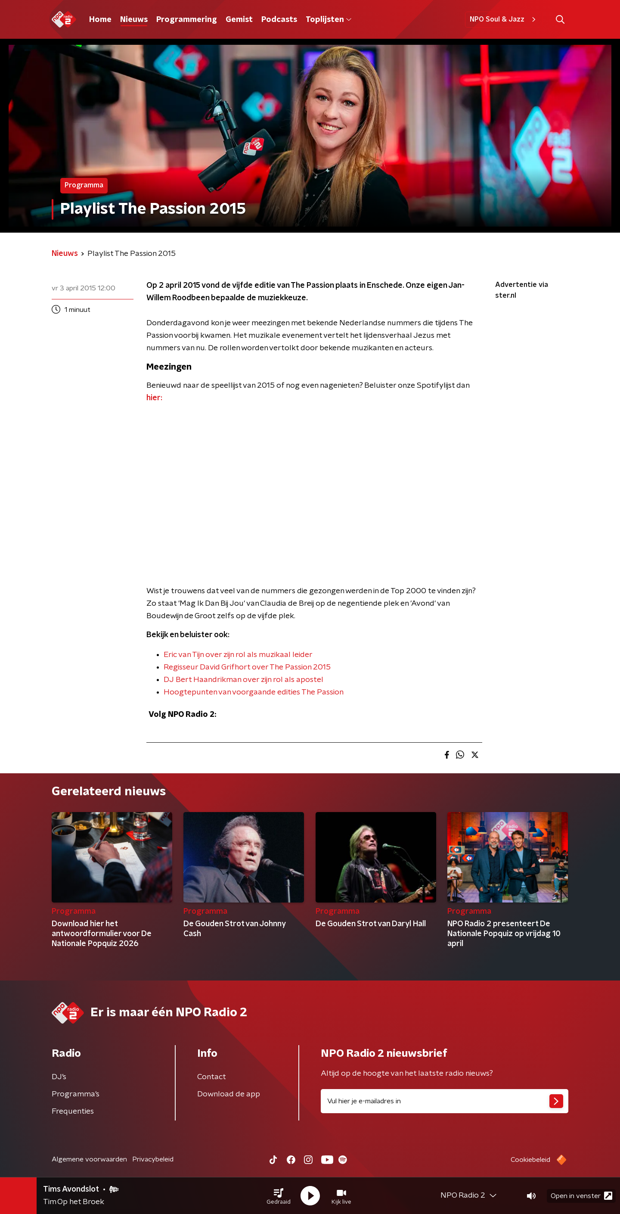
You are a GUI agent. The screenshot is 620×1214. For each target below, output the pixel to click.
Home (100, 20)
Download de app (228, 1094)
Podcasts (279, 20)
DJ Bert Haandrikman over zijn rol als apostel (243, 680)
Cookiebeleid (530, 1159)
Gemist (239, 20)
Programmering (186, 20)
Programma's (75, 1094)
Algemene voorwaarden (89, 1159)
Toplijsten (328, 20)
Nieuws (134, 20)
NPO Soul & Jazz (504, 19)
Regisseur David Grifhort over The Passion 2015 (247, 667)
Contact (211, 1077)
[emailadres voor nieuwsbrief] (444, 1101)
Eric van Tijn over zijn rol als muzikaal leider (238, 655)
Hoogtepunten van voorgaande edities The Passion (254, 692)
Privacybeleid (153, 1159)
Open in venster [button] (581, 1196)
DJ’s (59, 1077)
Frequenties (73, 1111)
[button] (278, 1196)
